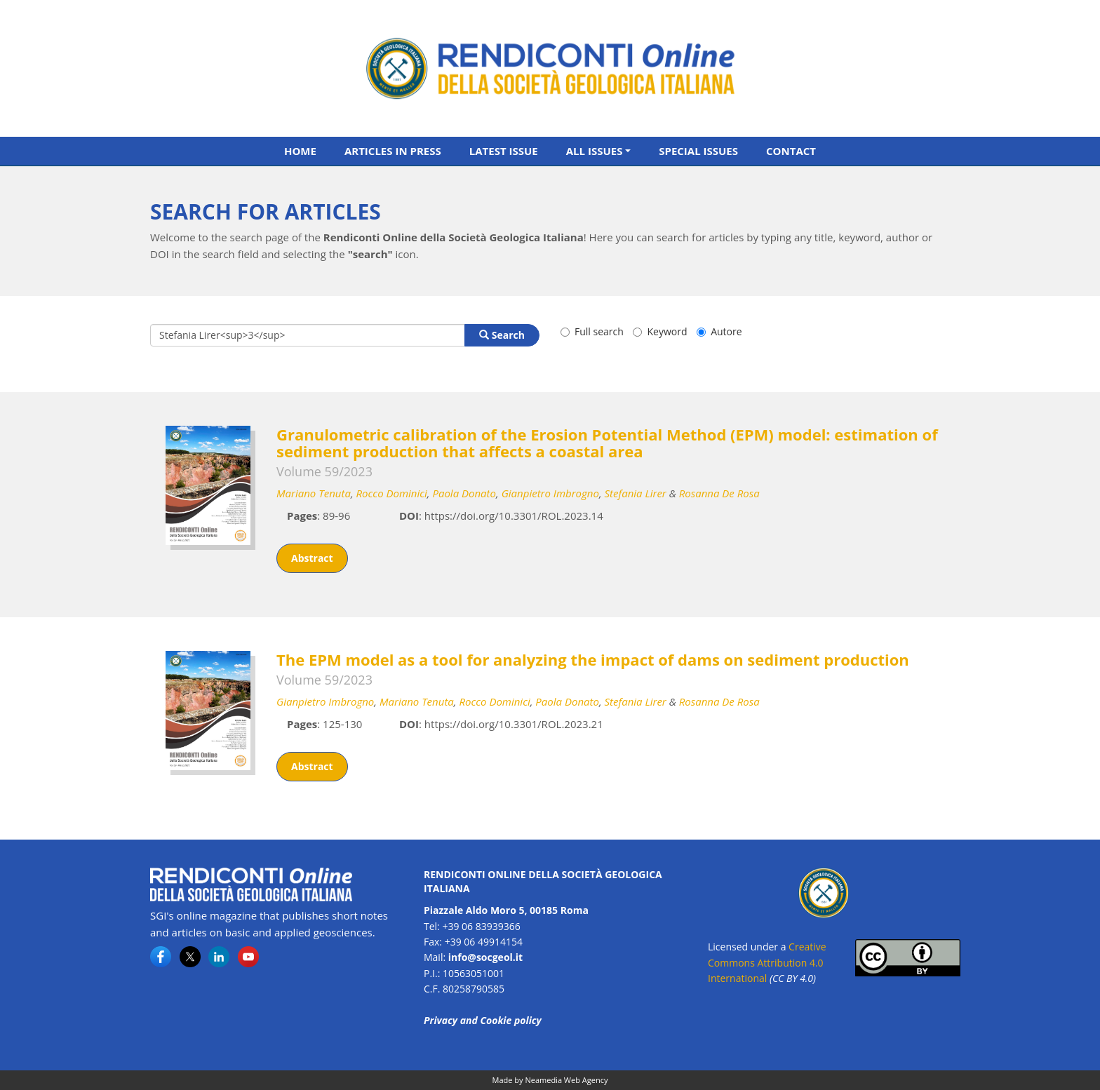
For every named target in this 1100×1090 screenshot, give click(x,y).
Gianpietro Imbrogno (550, 493)
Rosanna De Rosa (719, 493)
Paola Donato (464, 493)
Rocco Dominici (391, 493)
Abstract (312, 558)
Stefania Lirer (635, 493)
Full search (592, 331)
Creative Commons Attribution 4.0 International (767, 962)
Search (502, 335)
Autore (719, 331)
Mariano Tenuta (313, 493)
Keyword (660, 331)
